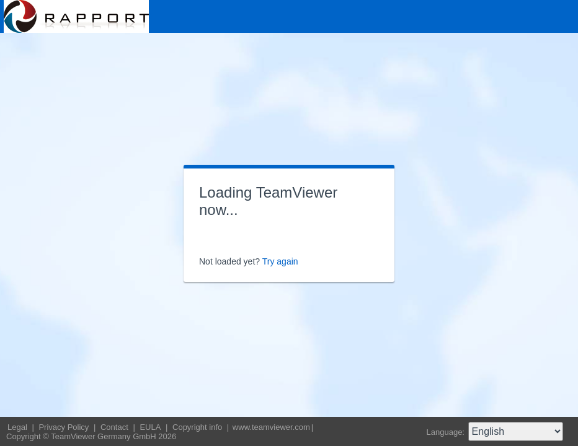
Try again (280, 261)
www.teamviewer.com (271, 427)
